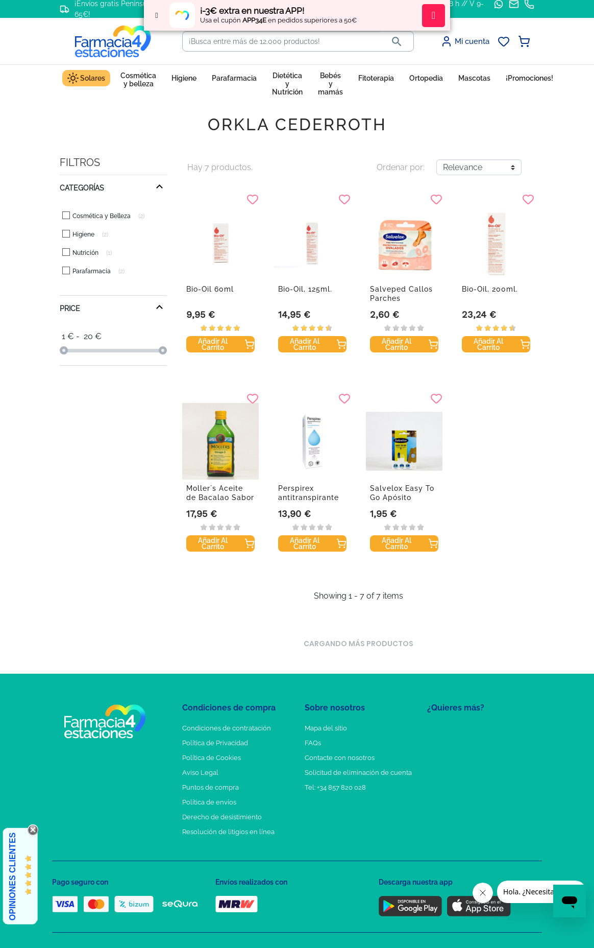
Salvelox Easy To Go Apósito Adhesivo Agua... (402, 497)
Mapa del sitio (326, 728)
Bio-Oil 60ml (210, 289)
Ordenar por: (401, 167)
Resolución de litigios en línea (228, 832)
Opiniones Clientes (12, 876)
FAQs (313, 743)
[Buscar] (281, 41)
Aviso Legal (200, 772)
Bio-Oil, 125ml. (305, 289)
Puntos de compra (210, 787)
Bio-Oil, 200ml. (490, 289)
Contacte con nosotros (340, 758)
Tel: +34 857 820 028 (335, 787)
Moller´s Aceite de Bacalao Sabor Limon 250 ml (220, 497)
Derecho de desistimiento (222, 817)
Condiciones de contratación (226, 728)
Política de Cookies (211, 758)
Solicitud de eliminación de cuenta (358, 772)
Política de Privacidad (215, 743)
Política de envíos (209, 802)
